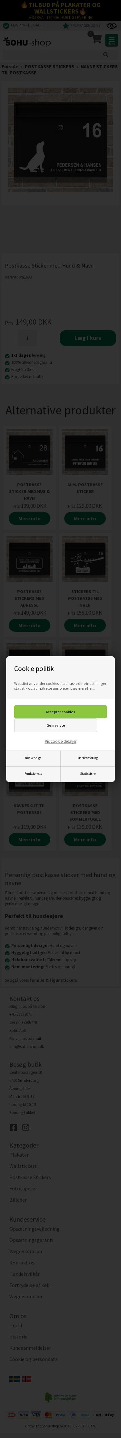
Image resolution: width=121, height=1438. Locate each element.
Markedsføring (87, 758)
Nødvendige (33, 758)
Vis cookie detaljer (60, 741)
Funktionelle (33, 773)
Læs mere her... (82, 688)
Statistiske (88, 773)
